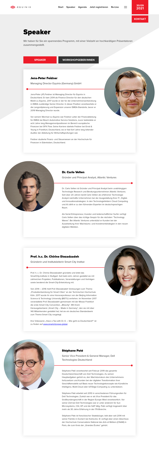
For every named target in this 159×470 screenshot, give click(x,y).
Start (60, 7)
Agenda (82, 7)
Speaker (70, 7)
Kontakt (140, 19)
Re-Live (115, 7)
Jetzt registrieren (99, 7)
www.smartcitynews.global (55, 324)
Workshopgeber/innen (79, 60)
